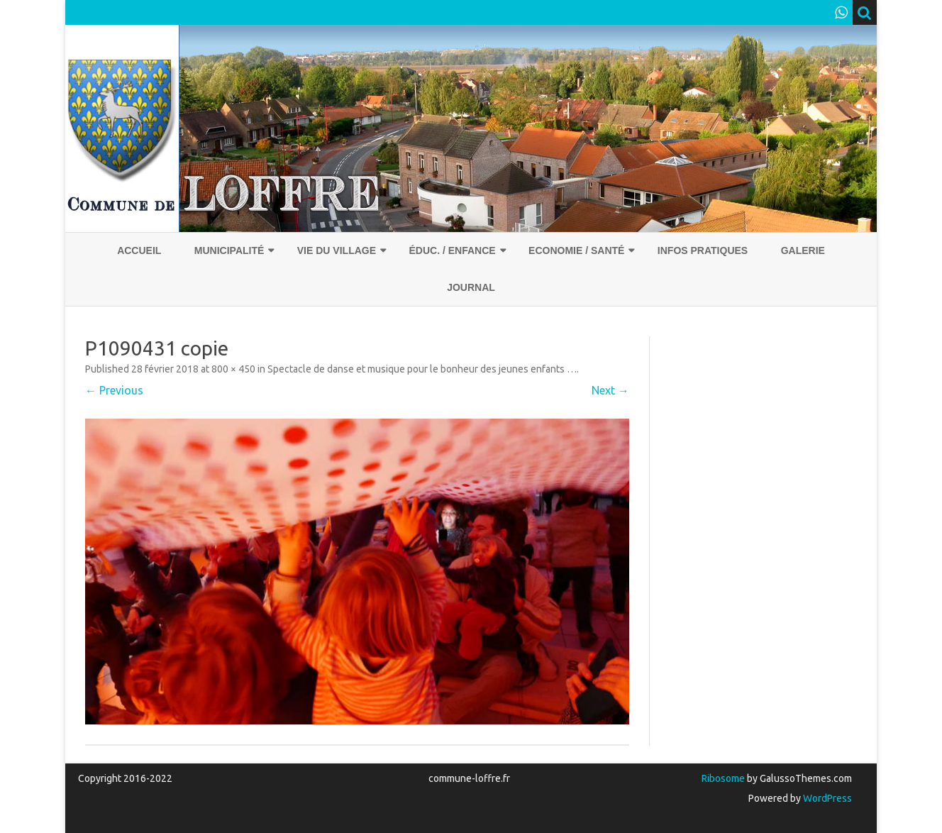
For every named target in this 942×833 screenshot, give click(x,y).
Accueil (139, 250)
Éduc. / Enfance (452, 250)
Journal (471, 287)
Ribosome (723, 778)
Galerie (803, 250)
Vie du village (336, 250)
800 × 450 (233, 369)
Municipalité (229, 250)
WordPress (826, 798)
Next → (610, 390)
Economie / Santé (576, 250)
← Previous (114, 390)
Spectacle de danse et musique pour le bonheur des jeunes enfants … (422, 369)
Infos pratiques (703, 250)
